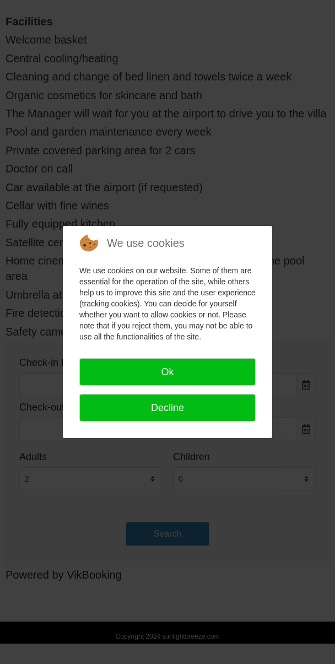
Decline (167, 407)
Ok (167, 371)
